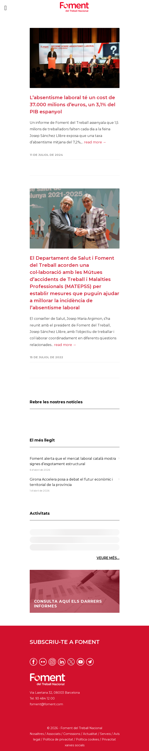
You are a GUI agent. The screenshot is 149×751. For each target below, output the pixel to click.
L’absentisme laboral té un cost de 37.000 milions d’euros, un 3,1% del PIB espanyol (72, 105)
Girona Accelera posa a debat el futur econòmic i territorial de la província (71, 482)
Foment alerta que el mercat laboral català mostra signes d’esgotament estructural (73, 461)
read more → (95, 142)
